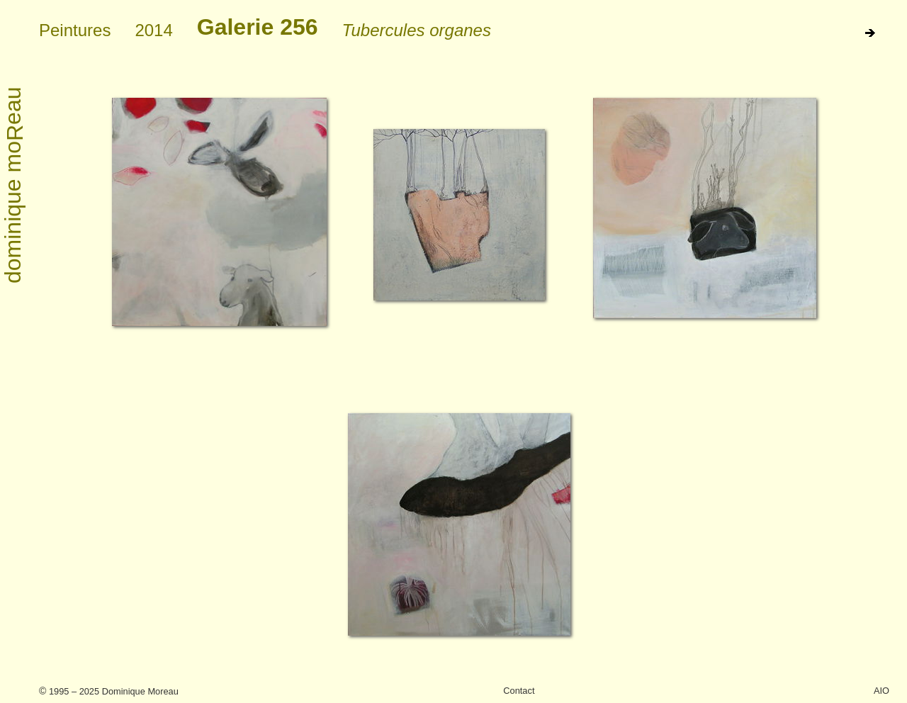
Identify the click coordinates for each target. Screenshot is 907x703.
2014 (153, 30)
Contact (518, 690)
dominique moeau (14, 185)
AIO (881, 690)
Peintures (75, 30)
